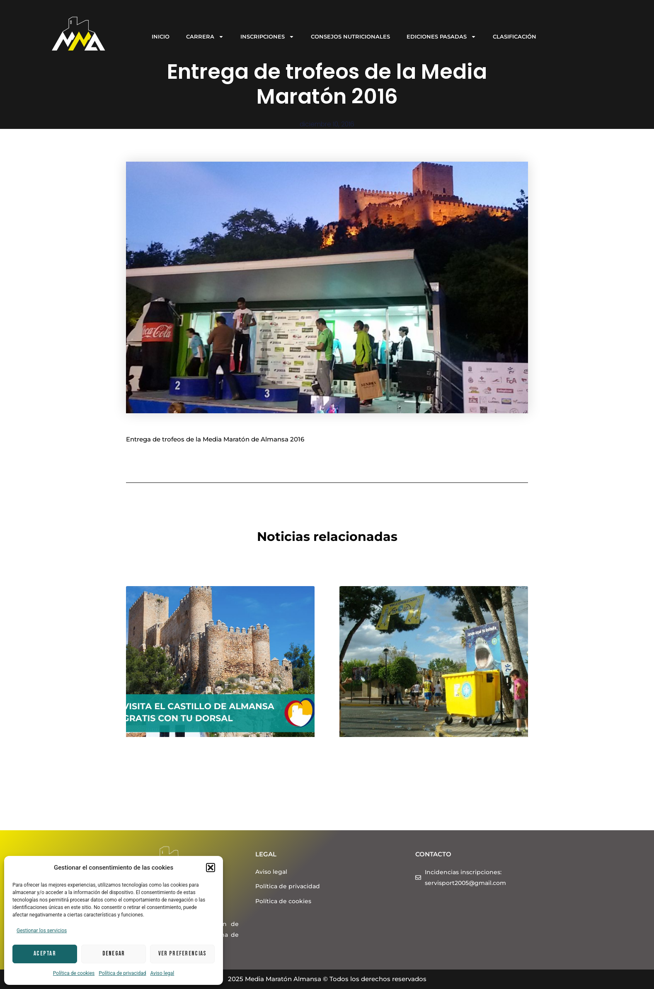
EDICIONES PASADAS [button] (441, 37)
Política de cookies (74, 973)
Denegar (113, 953)
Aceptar (45, 953)
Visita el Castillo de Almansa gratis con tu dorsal (211, 763)
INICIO (161, 36)
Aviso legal (162, 973)
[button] (210, 867)
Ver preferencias (182, 953)
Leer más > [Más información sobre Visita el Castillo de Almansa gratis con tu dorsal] (143, 820)
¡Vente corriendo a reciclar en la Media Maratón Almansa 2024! (417, 763)
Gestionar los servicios (42, 930)
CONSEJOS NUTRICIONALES (350, 36)
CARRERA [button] (205, 37)
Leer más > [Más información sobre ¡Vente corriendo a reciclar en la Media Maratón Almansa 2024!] (357, 810)
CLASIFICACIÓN (514, 36)
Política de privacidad (122, 973)
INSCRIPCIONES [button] (267, 37)
